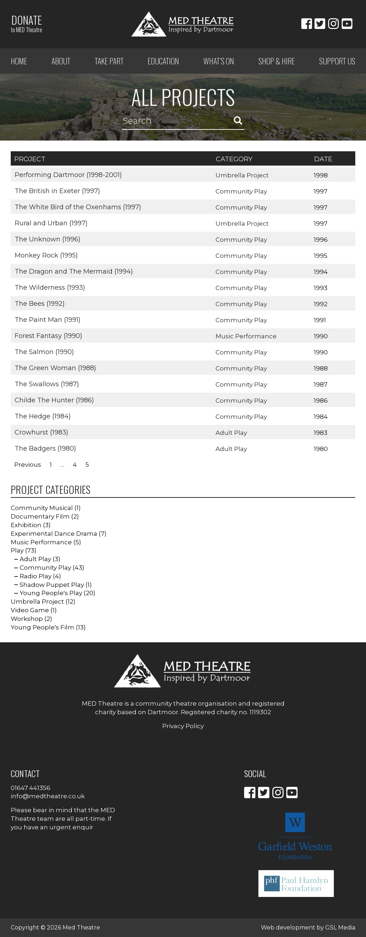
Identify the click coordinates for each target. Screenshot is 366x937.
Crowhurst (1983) (41, 432)
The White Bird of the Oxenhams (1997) (77, 207)
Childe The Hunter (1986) (54, 400)
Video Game (30, 610)
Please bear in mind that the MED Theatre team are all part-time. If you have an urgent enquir (63, 818)
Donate (26, 23)
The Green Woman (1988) (55, 368)
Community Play (241, 191)
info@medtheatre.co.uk (48, 796)
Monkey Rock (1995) (46, 255)
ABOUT (60, 61)
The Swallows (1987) (46, 384)
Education (163, 61)
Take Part (109, 61)
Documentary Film (40, 516)
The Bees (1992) (39, 303)
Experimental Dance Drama (54, 533)
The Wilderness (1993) (49, 287)
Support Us (337, 61)
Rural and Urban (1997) (50, 223)
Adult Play (231, 432)
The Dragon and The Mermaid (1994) (73, 271)
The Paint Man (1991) (47, 319)
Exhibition (26, 525)
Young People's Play (51, 593)
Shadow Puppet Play (52, 584)
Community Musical (42, 507)
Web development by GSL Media (308, 927)
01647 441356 (30, 787)
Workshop (27, 618)
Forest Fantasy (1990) (48, 335)
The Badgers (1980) (45, 448)
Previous (27, 464)
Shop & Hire (276, 61)
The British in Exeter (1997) (57, 191)
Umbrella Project (242, 174)
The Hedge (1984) (42, 416)
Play (17, 550)
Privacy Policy (183, 726)
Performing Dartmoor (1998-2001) (68, 174)
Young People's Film (42, 627)
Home (19, 61)
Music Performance (246, 335)
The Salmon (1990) (44, 351)
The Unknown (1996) (47, 239)
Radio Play (35, 576)
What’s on (218, 61)
